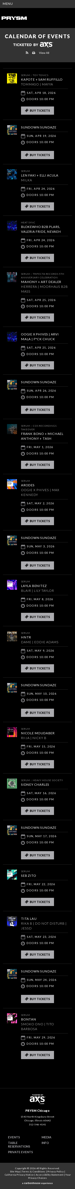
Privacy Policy (55, 1171)
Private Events (20, 1152)
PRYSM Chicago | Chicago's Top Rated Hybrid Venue (14, 18)
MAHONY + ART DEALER (41, 282)
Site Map (15, 1171)
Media (46, 1137)
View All (44, 52)
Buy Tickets (37, 110)
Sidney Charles (35, 784)
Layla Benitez (34, 586)
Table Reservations (19, 1144)
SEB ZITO (28, 875)
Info (45, 1143)
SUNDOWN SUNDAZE (38, 127)
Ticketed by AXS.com (33, 45)
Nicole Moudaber (38, 733)
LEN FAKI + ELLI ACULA (39, 175)
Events (14, 1137)
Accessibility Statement (50, 1174)
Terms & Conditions (33, 1171)
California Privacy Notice (19, 1174)
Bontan (28, 1019)
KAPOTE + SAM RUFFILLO (42, 79)
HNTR (26, 637)
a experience (37, 1183)
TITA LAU (28, 918)
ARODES (28, 485)
